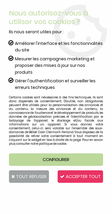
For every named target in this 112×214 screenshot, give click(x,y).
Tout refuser (29, 176)
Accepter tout (80, 176)
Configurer (56, 159)
